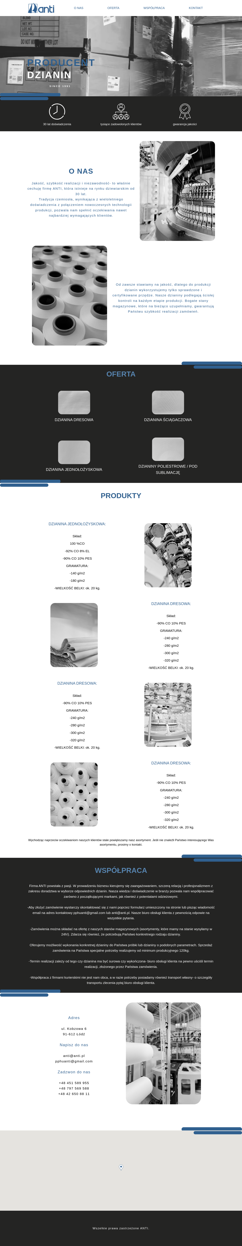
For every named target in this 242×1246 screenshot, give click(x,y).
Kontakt (196, 8)
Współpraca (154, 8)
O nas (78, 8)
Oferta (113, 8)
